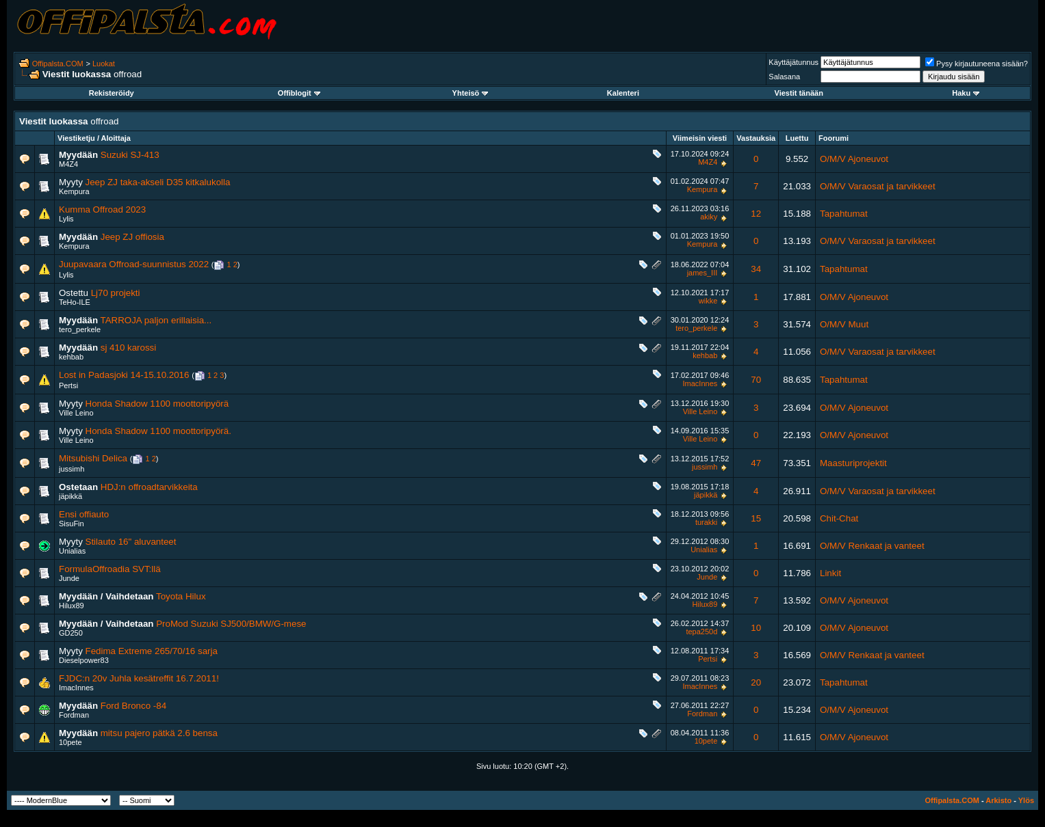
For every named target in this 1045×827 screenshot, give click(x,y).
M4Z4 (68, 164)
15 (756, 518)
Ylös (1026, 800)
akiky (708, 217)
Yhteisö (470, 93)
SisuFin (71, 523)
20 (756, 682)
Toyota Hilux (181, 596)
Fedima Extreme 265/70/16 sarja (152, 651)
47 (756, 463)
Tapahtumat (844, 213)
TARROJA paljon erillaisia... (156, 320)
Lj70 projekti (115, 293)
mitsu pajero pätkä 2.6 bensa (159, 733)
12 (756, 213)
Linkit (830, 573)
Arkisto (998, 800)
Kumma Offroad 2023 (102, 209)
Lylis (66, 219)
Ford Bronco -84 (133, 706)
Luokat (103, 63)
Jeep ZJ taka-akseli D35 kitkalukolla (158, 182)
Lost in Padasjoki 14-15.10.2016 (124, 375)
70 (756, 380)
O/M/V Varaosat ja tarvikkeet (878, 186)
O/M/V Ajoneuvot (854, 159)
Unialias (72, 551)
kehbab (71, 357)
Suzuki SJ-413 (130, 155)
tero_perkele (80, 329)
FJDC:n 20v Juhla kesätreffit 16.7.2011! (139, 678)
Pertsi (68, 385)
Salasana (784, 76)
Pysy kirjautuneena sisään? (976, 63)
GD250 (71, 633)
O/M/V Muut (844, 324)
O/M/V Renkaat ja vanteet (872, 546)
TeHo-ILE (74, 302)
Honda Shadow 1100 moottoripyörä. (158, 431)
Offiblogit (299, 93)
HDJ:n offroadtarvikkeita (149, 487)
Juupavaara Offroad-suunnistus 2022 (134, 264)
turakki (706, 522)
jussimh (71, 469)
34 (756, 269)
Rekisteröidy (111, 93)
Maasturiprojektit (853, 463)
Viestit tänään (799, 93)
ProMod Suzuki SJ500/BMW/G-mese (231, 624)
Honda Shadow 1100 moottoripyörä (157, 403)
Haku (965, 93)
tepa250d (701, 631)
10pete (70, 742)
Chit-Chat (839, 518)
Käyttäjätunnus (793, 62)
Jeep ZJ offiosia (132, 237)
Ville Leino (76, 413)
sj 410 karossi (129, 347)
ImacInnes (700, 383)
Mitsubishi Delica (93, 458)
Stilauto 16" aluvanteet (131, 542)
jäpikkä (70, 496)
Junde (69, 578)
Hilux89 (71, 605)
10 (756, 628)
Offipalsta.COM (57, 63)
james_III (702, 273)
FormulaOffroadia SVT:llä (110, 569)
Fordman (74, 715)
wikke (708, 301)
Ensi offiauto (84, 514)
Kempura (74, 191)
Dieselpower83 (84, 660)
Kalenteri (623, 93)
